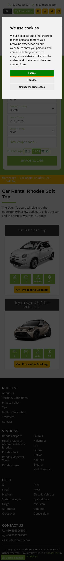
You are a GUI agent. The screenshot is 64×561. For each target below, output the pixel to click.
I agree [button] (32, 73)
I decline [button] (32, 80)
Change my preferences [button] (32, 87)
